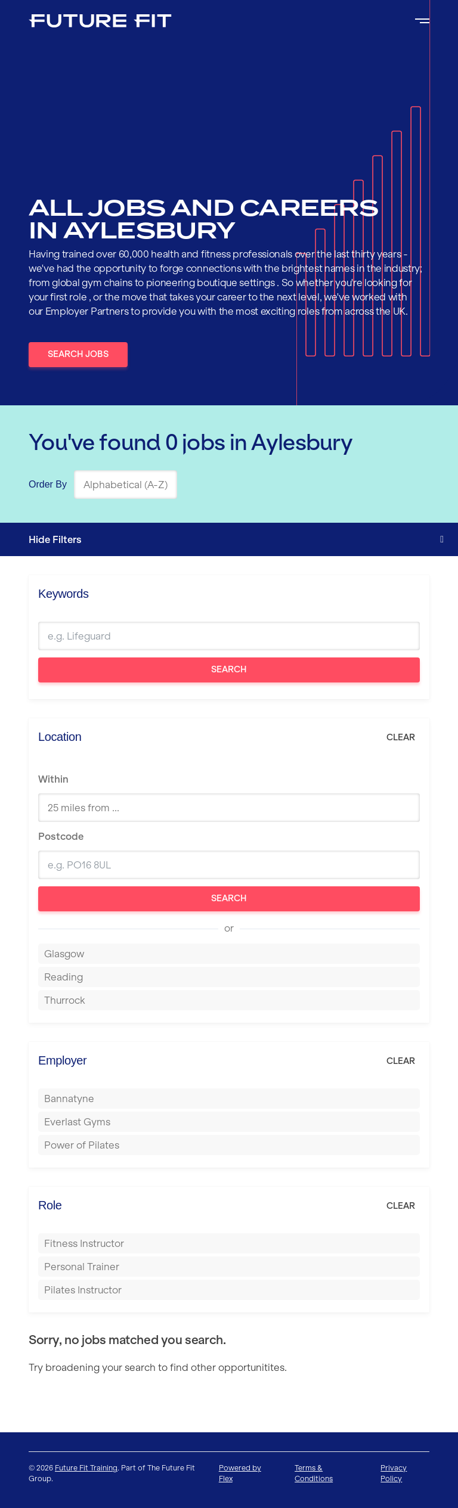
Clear (400, 737)
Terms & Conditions (314, 1473)
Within (53, 779)
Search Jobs (78, 354)
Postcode (60, 836)
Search (229, 669)
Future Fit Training (86, 1467)
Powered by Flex (240, 1473)
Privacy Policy (393, 1473)
